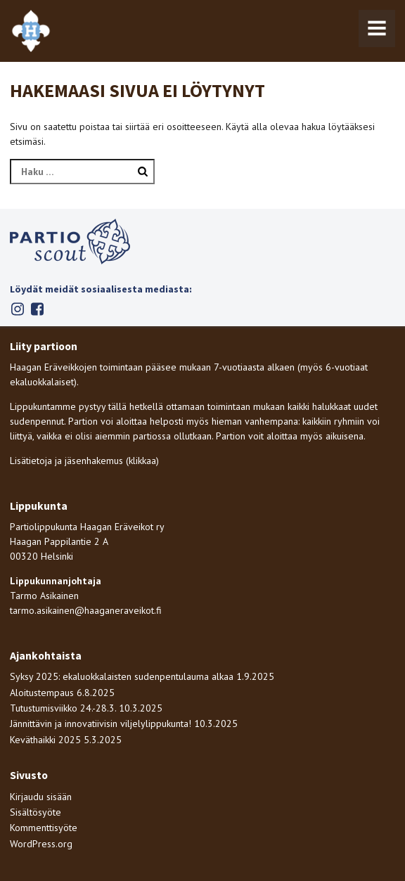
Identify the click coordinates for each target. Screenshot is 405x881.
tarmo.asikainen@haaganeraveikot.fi (86, 610)
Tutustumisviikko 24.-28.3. (63, 708)
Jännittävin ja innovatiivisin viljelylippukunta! (100, 723)
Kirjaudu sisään (41, 796)
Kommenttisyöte (43, 827)
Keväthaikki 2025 (45, 739)
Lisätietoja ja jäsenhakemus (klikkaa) (84, 460)
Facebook (37, 309)
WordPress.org (41, 843)
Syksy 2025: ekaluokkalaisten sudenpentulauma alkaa (121, 676)
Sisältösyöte (35, 812)
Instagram (17, 309)
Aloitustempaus (42, 692)
